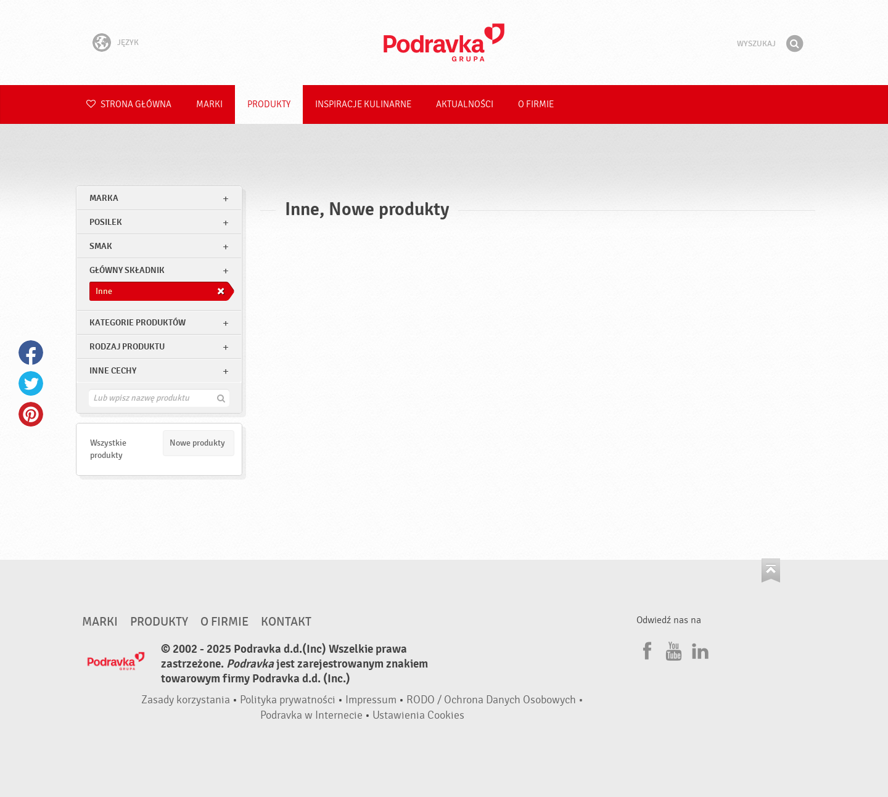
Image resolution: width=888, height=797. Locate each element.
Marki (209, 104)
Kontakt (286, 622)
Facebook (30, 352)
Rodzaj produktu (127, 346)
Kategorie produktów (137, 322)
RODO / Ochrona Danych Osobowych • (494, 699)
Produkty (268, 104)
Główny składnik (127, 270)
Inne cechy (112, 371)
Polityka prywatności (287, 699)
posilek (105, 222)
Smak (100, 246)
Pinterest (30, 414)
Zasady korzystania (185, 699)
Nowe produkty (197, 443)
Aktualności (464, 104)
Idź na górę (771, 570)
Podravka (444, 42)
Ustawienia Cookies (418, 715)
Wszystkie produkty (108, 449)
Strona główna (128, 104)
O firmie (536, 104)
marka (103, 198)
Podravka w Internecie (311, 715)
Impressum (371, 699)
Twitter (30, 383)
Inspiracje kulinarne (363, 104)
